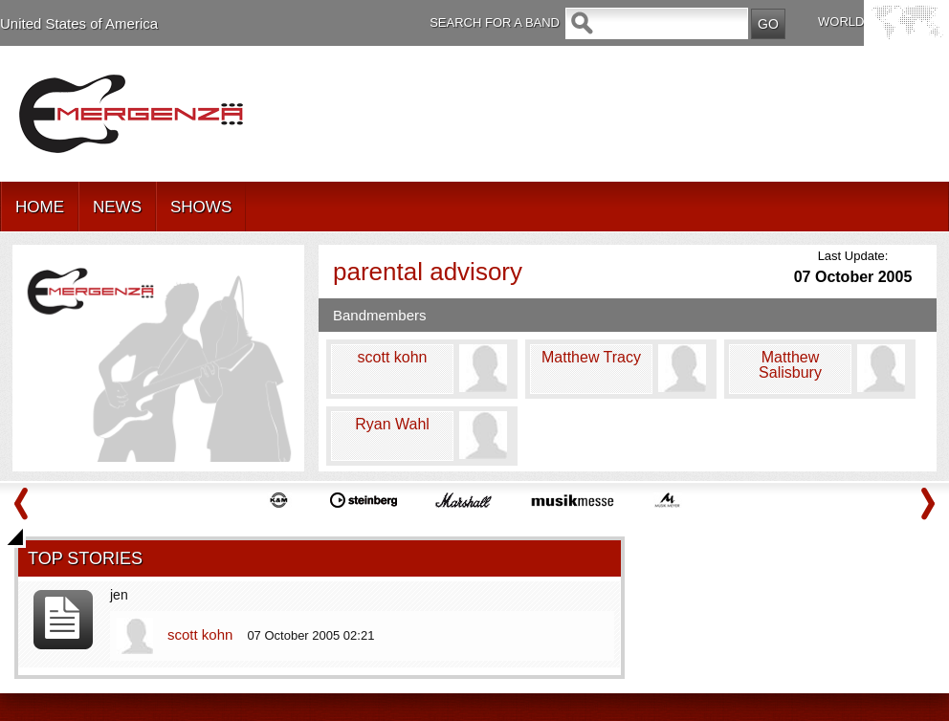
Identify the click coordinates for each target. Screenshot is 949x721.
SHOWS (201, 207)
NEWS (117, 207)
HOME (39, 207)
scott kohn (202, 634)
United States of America (79, 23)
